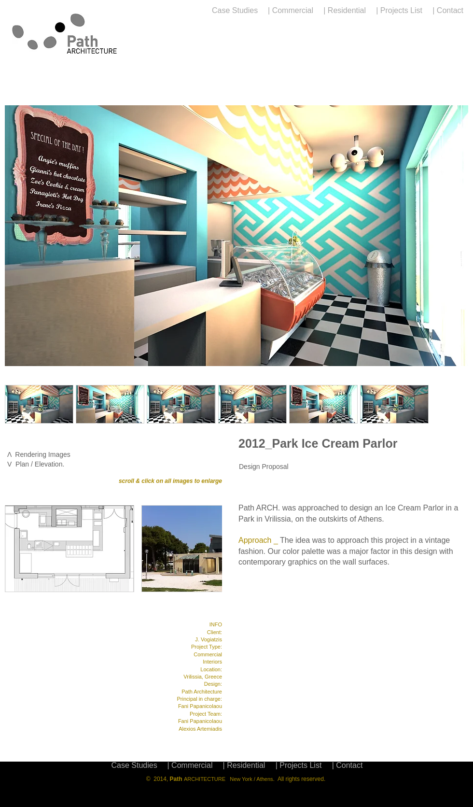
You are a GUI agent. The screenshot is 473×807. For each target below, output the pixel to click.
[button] (39, 404)
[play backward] (17, 404)
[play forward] (456, 404)
